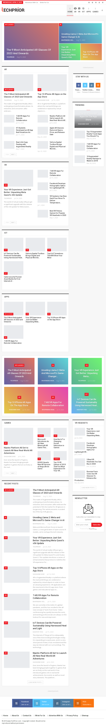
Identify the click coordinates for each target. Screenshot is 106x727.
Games (95, 10)
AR (75, 11)
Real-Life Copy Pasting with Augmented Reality (23, 144)
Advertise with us (31, 2)
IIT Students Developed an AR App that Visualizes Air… (24, 130)
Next (13, 154)
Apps (89, 10)
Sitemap (84, 716)
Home (70, 10)
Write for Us (44, 2)
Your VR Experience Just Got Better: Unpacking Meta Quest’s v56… (68, 52)
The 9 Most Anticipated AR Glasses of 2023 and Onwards (19, 373)
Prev (7, 154)
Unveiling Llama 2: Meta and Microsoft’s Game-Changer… (53, 373)
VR (79, 11)
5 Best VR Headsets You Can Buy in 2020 (94, 462)
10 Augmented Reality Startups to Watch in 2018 (94, 158)
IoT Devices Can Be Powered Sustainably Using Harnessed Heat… (86, 402)
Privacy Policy (71, 716)
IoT (83, 11)
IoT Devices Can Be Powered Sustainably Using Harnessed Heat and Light (50, 626)
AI (60, 24)
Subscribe (96, 525)
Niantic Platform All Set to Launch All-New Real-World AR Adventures (18, 450)
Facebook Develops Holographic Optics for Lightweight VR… (57, 185)
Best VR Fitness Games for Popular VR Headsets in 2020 (58, 213)
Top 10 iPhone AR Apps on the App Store (90, 54)
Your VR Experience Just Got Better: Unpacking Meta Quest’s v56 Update (17, 192)
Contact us (26, 716)
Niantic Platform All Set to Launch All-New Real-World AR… (58, 118)
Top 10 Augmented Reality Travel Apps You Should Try (94, 134)
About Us (15, 716)
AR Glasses (9, 24)
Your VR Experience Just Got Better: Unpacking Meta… (86, 373)
